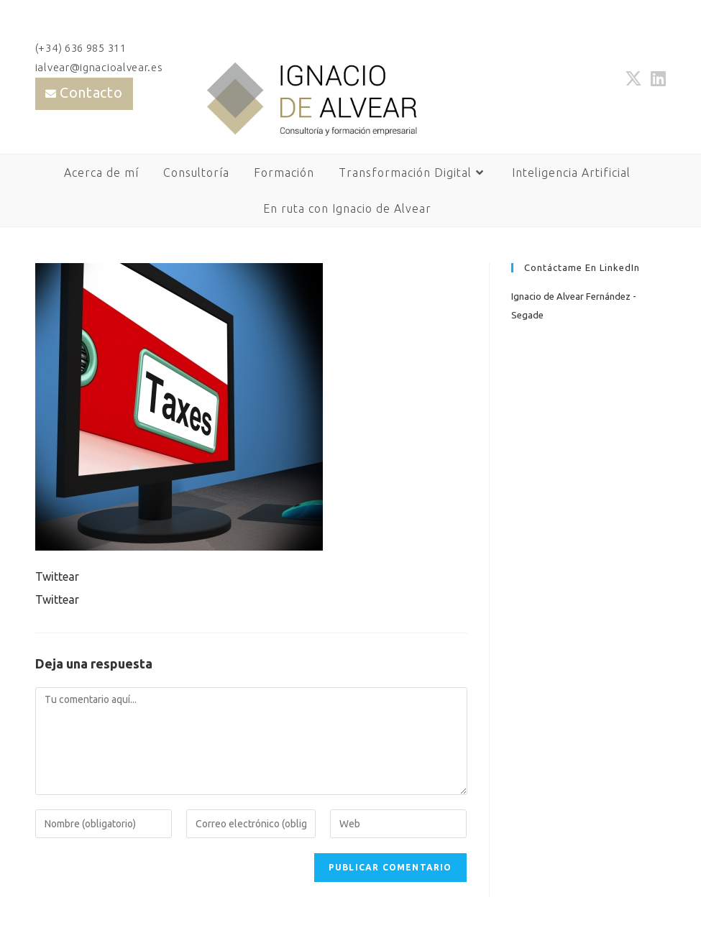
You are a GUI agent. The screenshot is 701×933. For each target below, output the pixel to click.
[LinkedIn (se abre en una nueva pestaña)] (656, 78)
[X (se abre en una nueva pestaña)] (633, 78)
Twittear (57, 576)
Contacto (91, 92)
